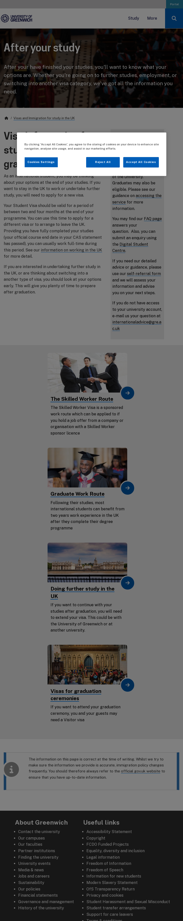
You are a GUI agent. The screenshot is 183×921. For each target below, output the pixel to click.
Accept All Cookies (141, 162)
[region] (91, 154)
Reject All (103, 162)
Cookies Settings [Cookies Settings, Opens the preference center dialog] (41, 162)
